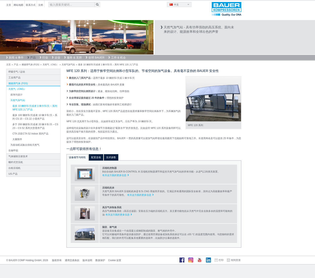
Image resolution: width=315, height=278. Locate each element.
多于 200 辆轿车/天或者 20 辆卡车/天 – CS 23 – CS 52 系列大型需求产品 (35, 126)
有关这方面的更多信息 (114, 175)
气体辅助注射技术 (18, 156)
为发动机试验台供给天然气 (24, 145)
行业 (45, 57)
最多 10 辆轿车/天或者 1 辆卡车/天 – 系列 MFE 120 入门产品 (34, 108)
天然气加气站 (68, 64)
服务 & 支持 (74, 57)
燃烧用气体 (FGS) (30, 64)
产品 (33, 57)
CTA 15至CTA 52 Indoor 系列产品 (30, 133)
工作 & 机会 (118, 57)
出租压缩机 (14, 168)
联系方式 (31, 5)
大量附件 (17, 139)
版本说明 (87, 260)
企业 (57, 57)
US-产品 (12, 173)
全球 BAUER (96, 57)
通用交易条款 (72, 260)
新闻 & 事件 (16, 57)
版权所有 (57, 260)
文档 (40, 5)
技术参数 (111, 157)
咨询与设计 (16, 94)
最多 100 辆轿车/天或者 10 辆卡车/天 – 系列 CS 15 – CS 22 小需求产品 (34, 117)
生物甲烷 (13, 150)
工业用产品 (14, 77)
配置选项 (96, 157)
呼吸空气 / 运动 (16, 71)
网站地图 (18, 5)
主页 (8, 5)
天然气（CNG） (50, 64)
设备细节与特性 (77, 157)
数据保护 (100, 260)
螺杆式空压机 (15, 162)
